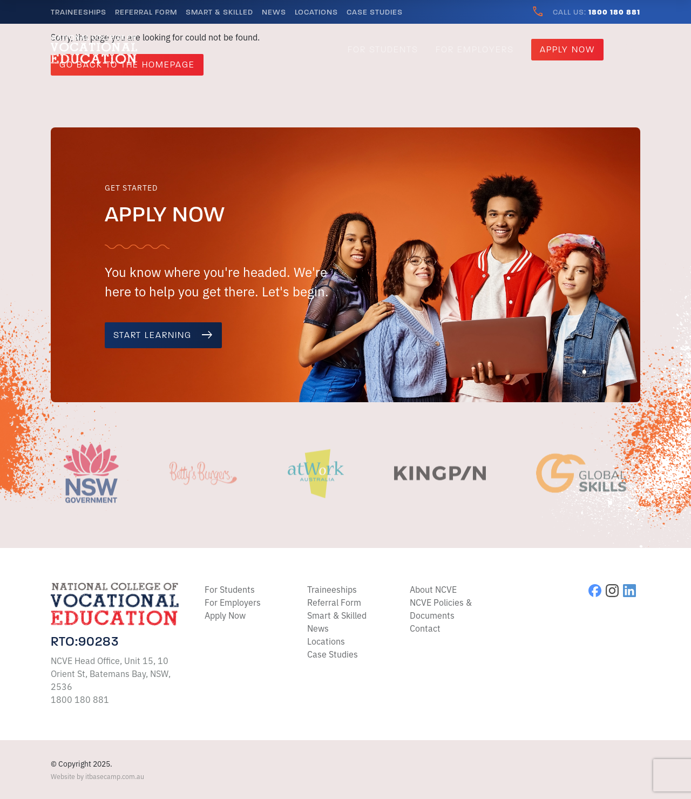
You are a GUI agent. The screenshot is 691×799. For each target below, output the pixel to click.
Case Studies (375, 12)
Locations (316, 12)
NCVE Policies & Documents (441, 608)
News (274, 12)
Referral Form (146, 12)
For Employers (475, 50)
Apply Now (567, 50)
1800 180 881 (80, 699)
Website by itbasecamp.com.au (97, 776)
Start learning (163, 335)
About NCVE (433, 589)
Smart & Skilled (219, 12)
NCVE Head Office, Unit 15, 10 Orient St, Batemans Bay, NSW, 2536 (111, 673)
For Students (383, 50)
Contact (425, 628)
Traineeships (78, 12)
